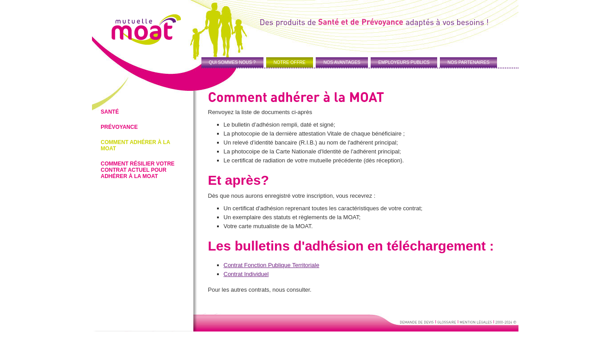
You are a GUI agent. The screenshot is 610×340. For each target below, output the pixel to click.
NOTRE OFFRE (290, 62)
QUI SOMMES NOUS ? (232, 62)
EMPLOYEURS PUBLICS (404, 62)
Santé (110, 112)
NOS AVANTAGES (341, 62)
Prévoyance (119, 127)
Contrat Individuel (246, 274)
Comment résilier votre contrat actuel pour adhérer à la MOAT (138, 170)
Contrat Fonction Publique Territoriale (271, 265)
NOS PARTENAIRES (468, 62)
